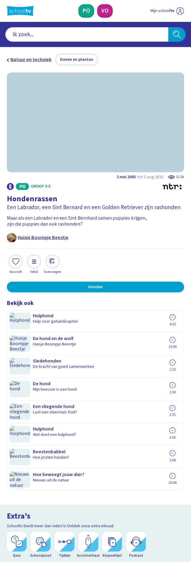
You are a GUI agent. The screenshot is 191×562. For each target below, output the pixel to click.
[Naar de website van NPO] (180, 11)
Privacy (16, 420)
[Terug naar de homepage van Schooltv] (20, 11)
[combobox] (86, 34)
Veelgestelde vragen (33, 404)
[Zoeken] (177, 34)
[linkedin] (36, 512)
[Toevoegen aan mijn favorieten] (15, 263)
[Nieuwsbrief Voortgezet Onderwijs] (127, 465)
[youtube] (49, 512)
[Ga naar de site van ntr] (161, 526)
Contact (17, 395)
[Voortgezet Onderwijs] (105, 10)
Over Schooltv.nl (28, 412)
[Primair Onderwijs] (86, 10)
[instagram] (23, 512)
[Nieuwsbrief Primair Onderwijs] (64, 465)
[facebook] (9, 512)
